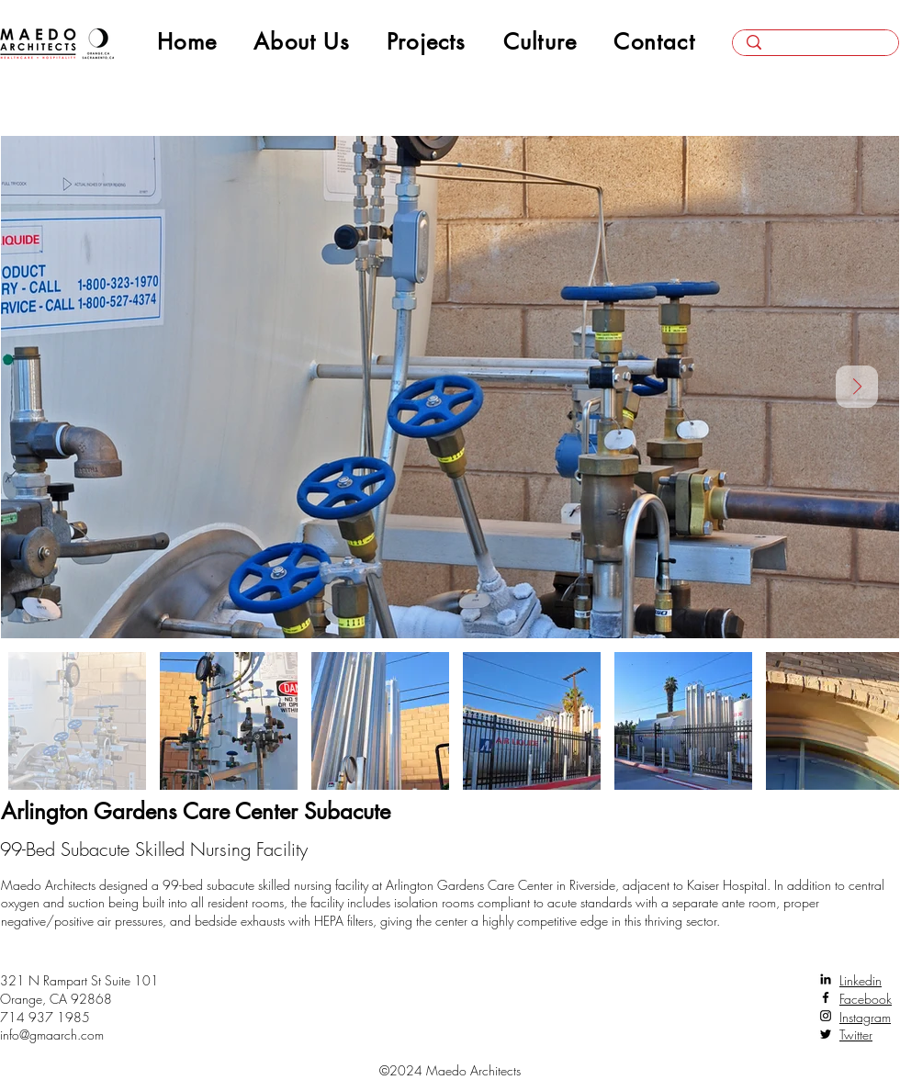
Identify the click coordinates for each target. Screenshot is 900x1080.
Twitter (855, 1034)
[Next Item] (857, 387)
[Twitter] (825, 1034)
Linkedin (860, 980)
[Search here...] (816, 49)
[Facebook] (825, 997)
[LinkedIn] (825, 979)
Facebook (865, 998)
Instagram (865, 1017)
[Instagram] (825, 1015)
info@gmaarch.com (52, 1034)
